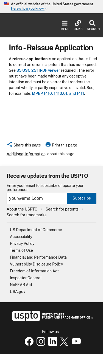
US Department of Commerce (36, 230)
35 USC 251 (27, 70)
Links (78, 25)
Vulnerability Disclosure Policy (36, 264)
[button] (24, 146)
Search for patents (62, 209)
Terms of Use (21, 250)
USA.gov (17, 291)
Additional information (26, 154)
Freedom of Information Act (34, 271)
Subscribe (82, 198)
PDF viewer (50, 70)
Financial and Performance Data (38, 257)
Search (92, 25)
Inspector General (25, 278)
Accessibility (21, 236)
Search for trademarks (26, 215)
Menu (64, 25)
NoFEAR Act (21, 285)
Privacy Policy (22, 243)
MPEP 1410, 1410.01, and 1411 (58, 93)
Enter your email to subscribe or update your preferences (45, 188)
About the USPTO (22, 209)
